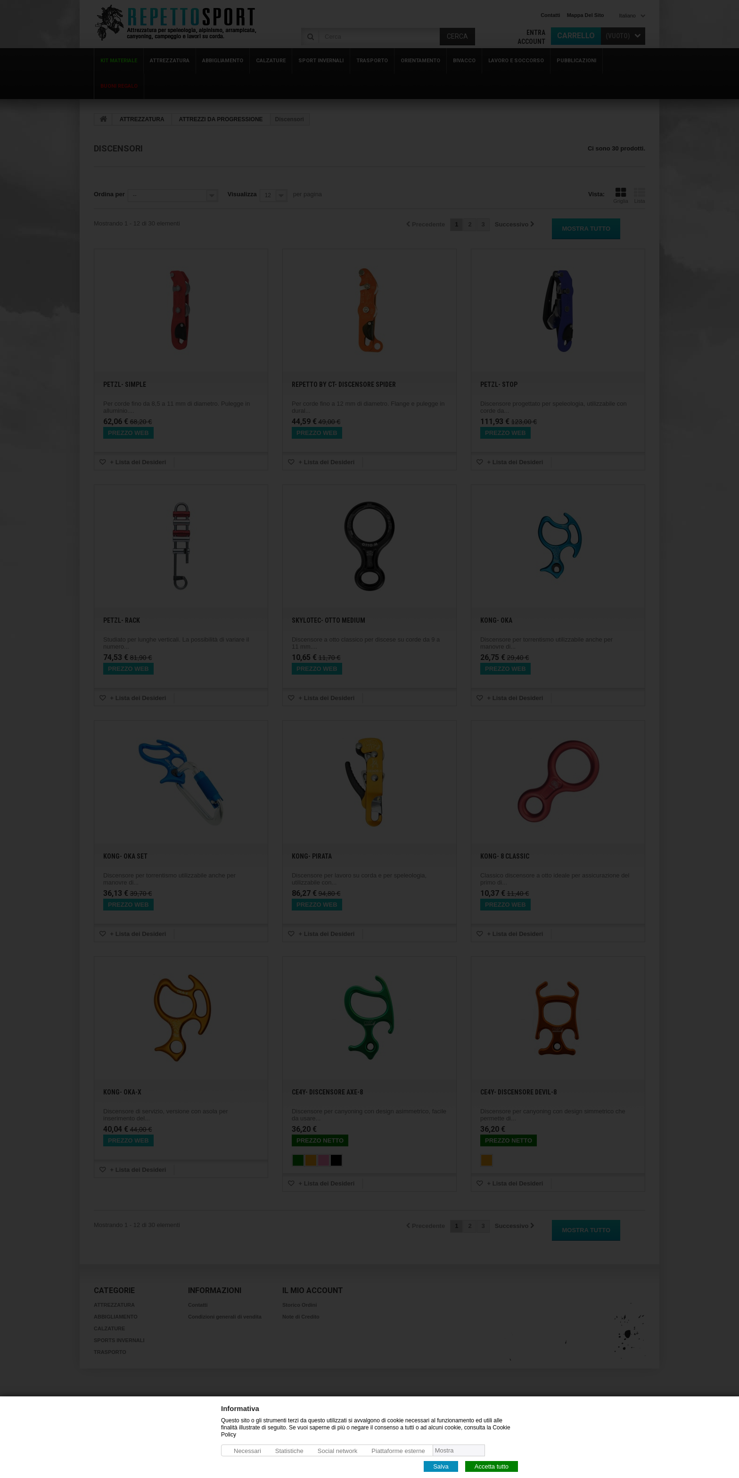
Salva (441, 1466)
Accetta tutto (492, 1466)
